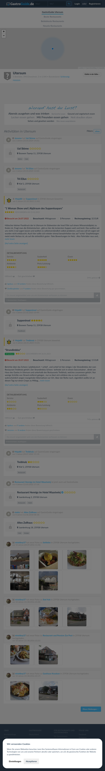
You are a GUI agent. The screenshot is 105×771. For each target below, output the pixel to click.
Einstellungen (15, 761)
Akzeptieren (31, 761)
